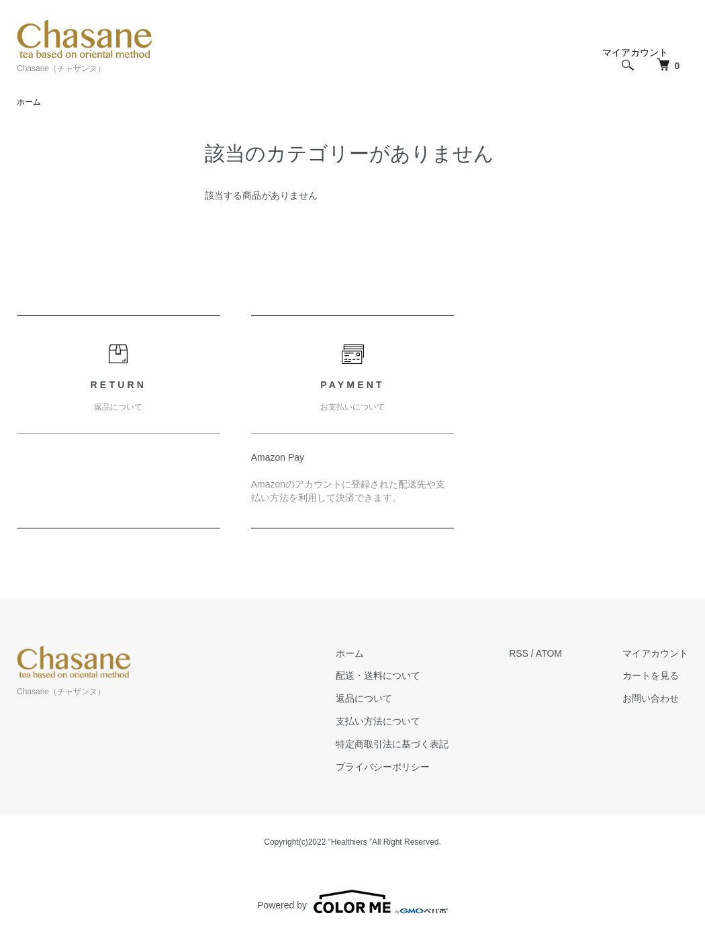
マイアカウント (655, 653)
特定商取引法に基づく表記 (392, 744)
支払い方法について (378, 721)
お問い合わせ (650, 698)
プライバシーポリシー (383, 766)
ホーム (29, 102)
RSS (518, 653)
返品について (364, 698)
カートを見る (650, 675)
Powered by (352, 902)
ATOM (549, 653)
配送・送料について (378, 675)
